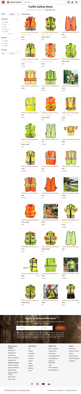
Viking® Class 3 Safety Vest (71, 139)
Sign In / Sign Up (53, 348)
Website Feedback (74, 358)
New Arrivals (11, 377)
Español (30, 351)
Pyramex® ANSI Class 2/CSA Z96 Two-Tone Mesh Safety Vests (59, 220)
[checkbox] (3, 22)
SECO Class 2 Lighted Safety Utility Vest (33, 300)
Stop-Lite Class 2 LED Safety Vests (52, 86)
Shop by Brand (12, 370)
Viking (43, 66)
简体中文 (30, 366)
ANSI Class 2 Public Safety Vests (31, 86)
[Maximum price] (15, 54)
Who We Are (11, 350)
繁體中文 (30, 368)
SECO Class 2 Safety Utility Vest (52, 32)
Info (29, 348)
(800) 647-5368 (11, 390)
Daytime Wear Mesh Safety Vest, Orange (54, 193)
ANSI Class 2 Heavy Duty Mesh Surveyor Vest (34, 166)
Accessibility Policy (54, 356)
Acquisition (72, 361)
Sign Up (60, 328)
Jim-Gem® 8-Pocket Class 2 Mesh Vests (33, 32)
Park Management (30, 10)
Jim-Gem (23, 39)
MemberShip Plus (54, 370)
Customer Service (74, 351)
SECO (43, 39)
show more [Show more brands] (10, 33)
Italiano (30, 361)
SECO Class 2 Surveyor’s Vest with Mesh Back (55, 112)
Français (30, 356)
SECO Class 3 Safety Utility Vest (52, 247)
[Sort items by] (14, 14)
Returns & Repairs (13, 358)
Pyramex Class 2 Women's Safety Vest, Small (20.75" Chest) (38, 273)
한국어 (30, 371)
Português (31, 353)
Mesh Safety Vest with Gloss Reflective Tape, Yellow (57, 139)
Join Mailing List (53, 358)
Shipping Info (12, 353)
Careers (71, 353)
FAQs (50, 365)
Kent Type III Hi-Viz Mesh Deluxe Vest (53, 300)
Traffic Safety (40, 10)
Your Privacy (52, 353)
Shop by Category (13, 365)
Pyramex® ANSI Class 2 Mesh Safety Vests (34, 112)
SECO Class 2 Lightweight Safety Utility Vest (34, 220)
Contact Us (72, 348)
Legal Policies (53, 351)
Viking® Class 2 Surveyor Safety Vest (53, 59)
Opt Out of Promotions (52, 362)
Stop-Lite (43, 90)
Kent (43, 305)
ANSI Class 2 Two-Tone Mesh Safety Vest (33, 193)
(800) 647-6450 (25, 390)
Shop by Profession (13, 367)
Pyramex (63, 90)
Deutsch (30, 358)
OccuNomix (64, 37)
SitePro (22, 251)
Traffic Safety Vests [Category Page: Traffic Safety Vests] (40, 7)
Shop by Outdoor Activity (13, 373)
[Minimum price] (5, 54)
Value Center (12, 379)
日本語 (30, 363)
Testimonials (11, 355)
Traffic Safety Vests (50, 10)
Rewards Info (12, 360)
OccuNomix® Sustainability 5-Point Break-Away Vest (57, 273)
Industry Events (73, 356)
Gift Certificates (53, 367)
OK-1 (42, 197)
